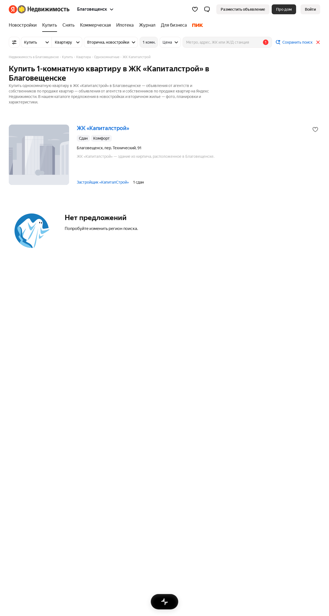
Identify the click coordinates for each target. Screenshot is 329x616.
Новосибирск (21, 450)
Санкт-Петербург (24, 442)
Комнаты (86, 458)
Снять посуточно (93, 505)
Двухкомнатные (162, 466)
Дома (83, 434)
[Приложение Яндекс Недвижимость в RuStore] (315, 580)
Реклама (57, 541)
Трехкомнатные (162, 442)
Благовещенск (22, 505)
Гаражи (84, 466)
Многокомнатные (163, 450)
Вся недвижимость (26, 541)
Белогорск (18, 513)
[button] (207, 9)
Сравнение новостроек (277, 450)
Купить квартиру (163, 505)
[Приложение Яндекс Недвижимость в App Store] (287, 580)
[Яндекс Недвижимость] (43, 9)
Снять (83, 513)
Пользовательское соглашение (147, 541)
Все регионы (267, 434)
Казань (15, 466)
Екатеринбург (21, 458)
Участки (85, 450)
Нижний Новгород (25, 474)
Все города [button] (19, 482)
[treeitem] (24, 25)
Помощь (237, 541)
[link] (310, 9)
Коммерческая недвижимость (105, 442)
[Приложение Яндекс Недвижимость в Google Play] (297, 580)
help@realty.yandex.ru (117, 576)
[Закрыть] (318, 42)
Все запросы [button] (159, 521)
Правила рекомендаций (202, 541)
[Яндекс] (13, 9)
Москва (15, 434)
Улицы (262, 458)
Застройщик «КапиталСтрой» (103, 182)
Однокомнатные (162, 458)
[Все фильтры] (14, 42)
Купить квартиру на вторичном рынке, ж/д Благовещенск (199, 513)
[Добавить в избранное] (315, 129)
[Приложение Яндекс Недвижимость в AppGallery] (306, 580)
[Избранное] (195, 9)
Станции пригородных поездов (284, 442)
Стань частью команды (91, 541)
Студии (154, 434)
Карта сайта (262, 541)
